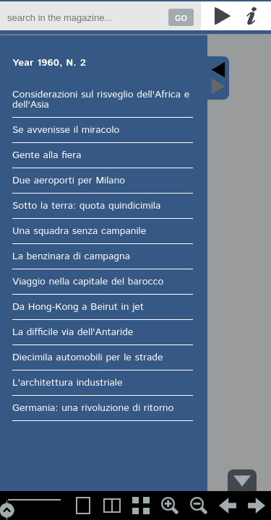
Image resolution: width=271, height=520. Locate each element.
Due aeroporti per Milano (68, 180)
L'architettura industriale (67, 383)
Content (217, 78)
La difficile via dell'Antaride (72, 332)
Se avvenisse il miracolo (65, 130)
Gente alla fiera (46, 155)
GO (181, 18)
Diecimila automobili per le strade (87, 357)
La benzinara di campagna (70, 256)
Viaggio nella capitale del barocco (87, 281)
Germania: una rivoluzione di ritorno (92, 408)
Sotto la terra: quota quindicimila (86, 206)
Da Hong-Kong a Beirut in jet (77, 307)
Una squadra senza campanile (78, 231)
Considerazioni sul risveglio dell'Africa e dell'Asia (100, 99)
